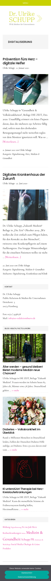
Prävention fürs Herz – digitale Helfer (20, 61)
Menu (25, 3)
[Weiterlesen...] (10, 141)
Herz (27, 154)
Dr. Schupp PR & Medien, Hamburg (25, 18)
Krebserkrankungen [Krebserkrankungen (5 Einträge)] (12, 533)
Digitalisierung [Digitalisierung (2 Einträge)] (16, 527)
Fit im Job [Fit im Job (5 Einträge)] (26, 527)
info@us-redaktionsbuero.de (21, 318)
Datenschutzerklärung (27, 577)
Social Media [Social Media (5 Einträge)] (17, 544)
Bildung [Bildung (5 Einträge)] (6, 527)
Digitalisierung (18, 154)
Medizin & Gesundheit (34, 269)
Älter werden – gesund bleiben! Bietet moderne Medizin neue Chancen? (23, 370)
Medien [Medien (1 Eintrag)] (23, 533)
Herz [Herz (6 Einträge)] (34, 527)
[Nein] (47, 573)
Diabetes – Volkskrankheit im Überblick (21, 431)
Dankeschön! (26, 573)
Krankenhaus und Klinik (36, 273)
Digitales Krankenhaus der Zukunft (24, 176)
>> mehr (15, 390)
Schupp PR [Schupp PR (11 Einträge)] (27, 539)
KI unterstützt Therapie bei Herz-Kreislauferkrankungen (23, 490)
